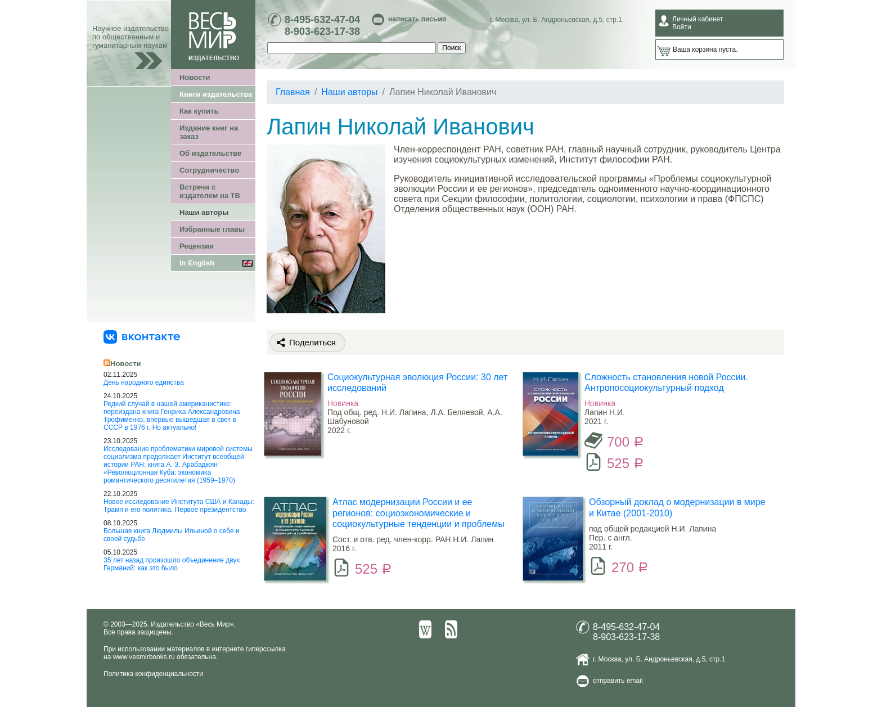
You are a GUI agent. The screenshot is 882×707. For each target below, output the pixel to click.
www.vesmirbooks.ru (144, 657)
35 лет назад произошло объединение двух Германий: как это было (172, 564)
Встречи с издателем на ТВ (209, 191)
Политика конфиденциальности (153, 674)
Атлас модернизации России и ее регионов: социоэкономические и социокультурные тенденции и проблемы (418, 512)
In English (196, 263)
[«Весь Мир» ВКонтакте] (142, 336)
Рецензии (196, 246)
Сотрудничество (209, 170)
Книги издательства (215, 94)
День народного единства (144, 382)
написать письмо (417, 19)
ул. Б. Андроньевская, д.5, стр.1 (572, 20)
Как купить (198, 111)
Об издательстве (210, 153)
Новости (194, 77)
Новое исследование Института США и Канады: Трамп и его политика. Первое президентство (179, 506)
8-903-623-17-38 (322, 31)
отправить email (618, 681)
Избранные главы (212, 229)
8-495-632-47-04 (322, 19)
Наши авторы (203, 212)
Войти (681, 27)
